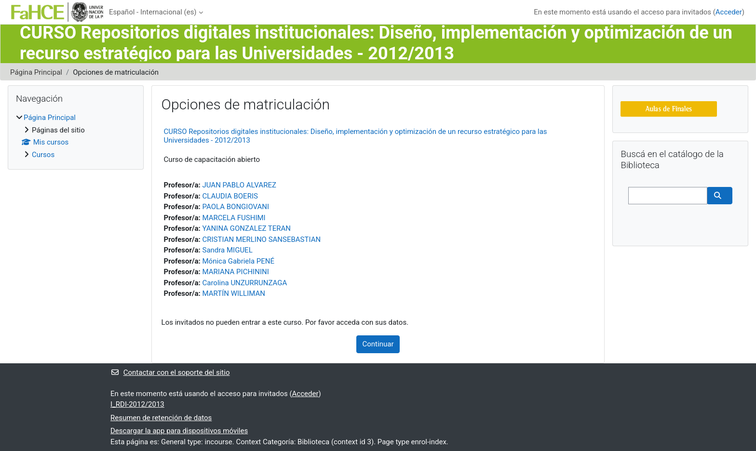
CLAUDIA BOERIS (230, 196)
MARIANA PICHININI (235, 271)
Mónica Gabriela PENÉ (238, 261)
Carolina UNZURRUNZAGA (244, 283)
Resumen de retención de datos (161, 417)
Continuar (378, 344)
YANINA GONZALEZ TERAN (246, 228)
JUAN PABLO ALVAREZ (239, 185)
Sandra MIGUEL (227, 250)
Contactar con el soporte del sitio (170, 372)
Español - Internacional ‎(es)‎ (153, 12)
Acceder (729, 12)
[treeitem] (75, 136)
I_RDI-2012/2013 (137, 404)
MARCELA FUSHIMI (234, 217)
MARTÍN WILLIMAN (233, 293)
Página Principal (36, 72)
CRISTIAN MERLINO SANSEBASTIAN (261, 239)
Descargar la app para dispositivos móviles (179, 430)
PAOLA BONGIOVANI (236, 206)
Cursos (43, 154)
